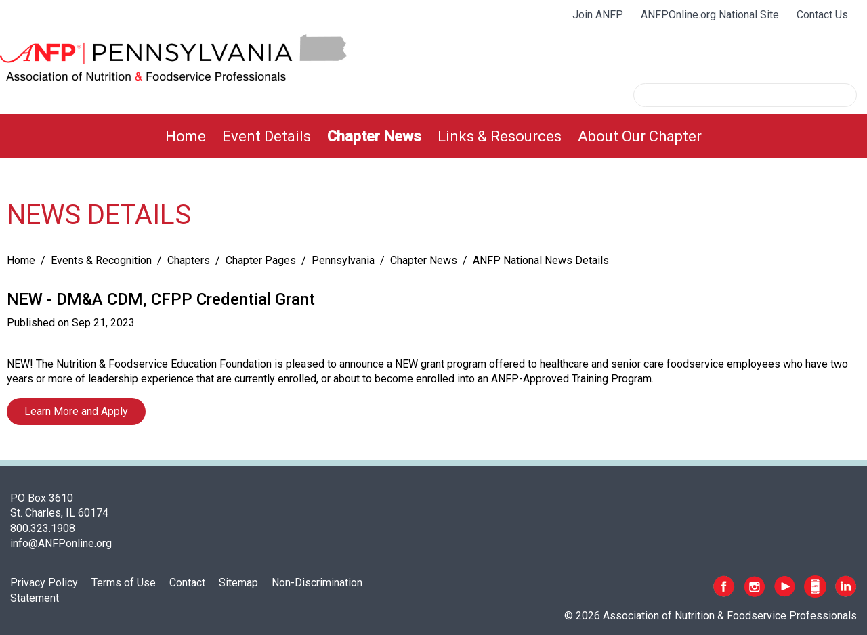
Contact (187, 582)
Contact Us (822, 14)
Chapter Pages (261, 260)
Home (185, 136)
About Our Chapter (640, 136)
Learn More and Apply (76, 411)
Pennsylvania (343, 260)
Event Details (266, 136)
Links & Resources (500, 136)
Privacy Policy (44, 582)
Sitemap (238, 582)
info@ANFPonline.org (61, 543)
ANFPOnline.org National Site (710, 14)
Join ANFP (597, 14)
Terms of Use (123, 582)
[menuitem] (185, 136)
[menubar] (433, 136)
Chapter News (374, 136)
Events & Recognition (101, 260)
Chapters (188, 260)
